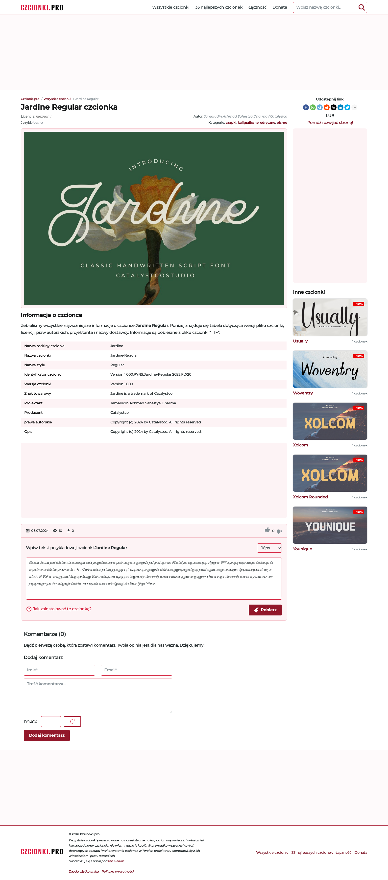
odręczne (267, 122)
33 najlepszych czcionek (218, 7)
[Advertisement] (194, 52)
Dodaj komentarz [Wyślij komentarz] (47, 735)
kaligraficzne (248, 122)
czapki (231, 122)
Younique (302, 549)
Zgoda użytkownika (84, 871)
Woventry (303, 393)
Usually (300, 341)
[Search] (361, 7)
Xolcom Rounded (310, 497)
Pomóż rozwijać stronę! (330, 122)
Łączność (257, 7)
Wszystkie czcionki (170, 7)
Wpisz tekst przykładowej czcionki (76, 547)
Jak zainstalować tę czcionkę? (59, 609)
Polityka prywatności (118, 871)
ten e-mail (115, 861)
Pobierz (265, 610)
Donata (279, 7)
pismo (282, 122)
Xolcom (300, 445)
